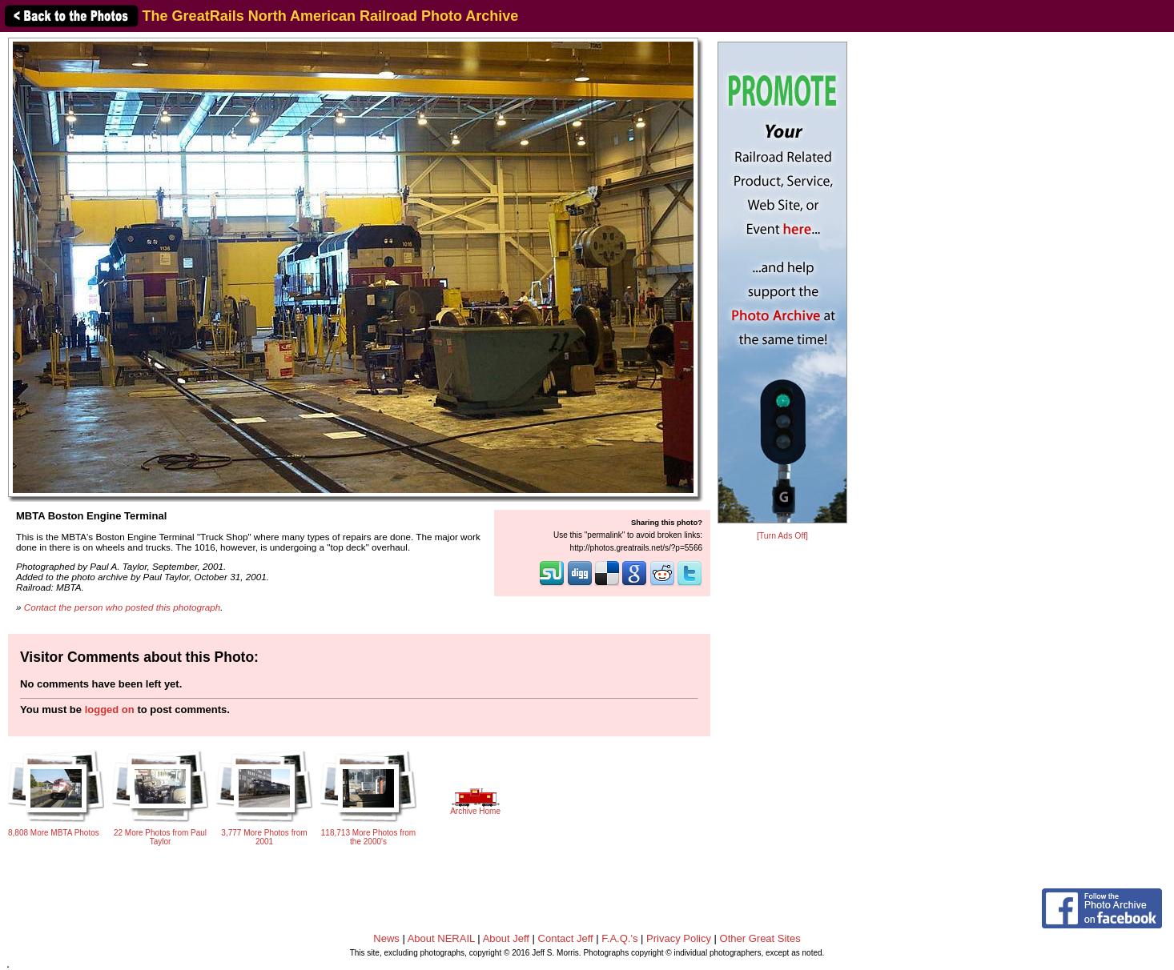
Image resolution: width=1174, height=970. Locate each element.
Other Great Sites (760, 938)
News (386, 938)
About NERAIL (441, 938)
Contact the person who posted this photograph (122, 607)
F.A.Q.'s (619, 938)
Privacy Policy (678, 938)
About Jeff (506, 938)
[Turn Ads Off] (782, 535)
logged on (110, 709)
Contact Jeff (565, 938)
